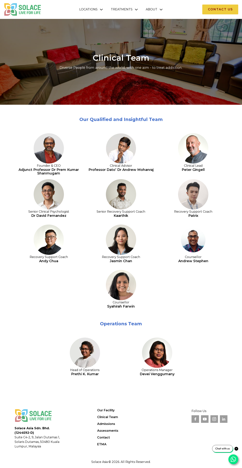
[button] (91, 9)
